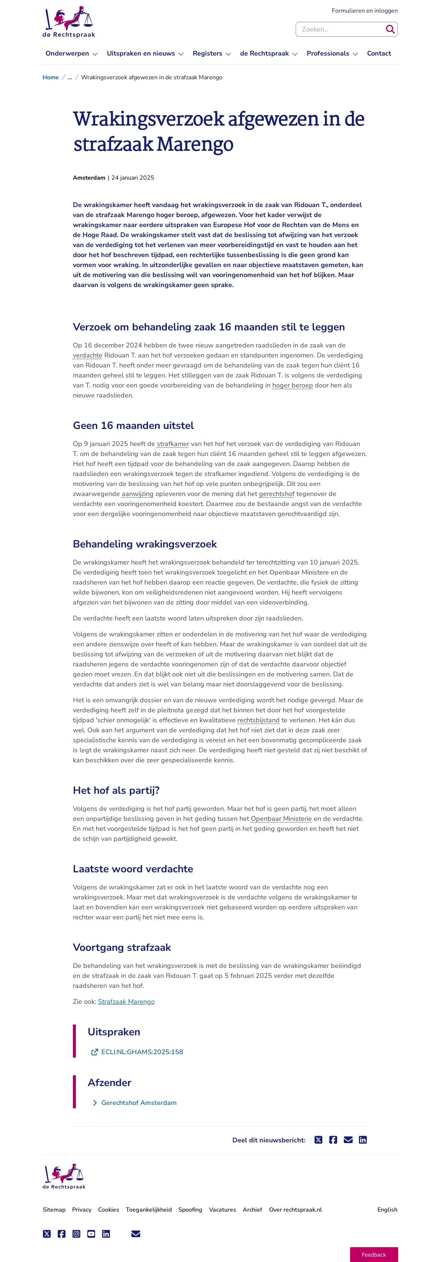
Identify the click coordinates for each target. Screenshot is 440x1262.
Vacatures (222, 1210)
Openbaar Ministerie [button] (281, 818)
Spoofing (190, 1210)
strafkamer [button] (173, 443)
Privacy (81, 1210)
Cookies (108, 1210)
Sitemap (54, 1210)
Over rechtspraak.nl (295, 1210)
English (387, 1210)
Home (51, 77)
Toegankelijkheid (149, 1210)
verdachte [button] (88, 355)
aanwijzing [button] (138, 493)
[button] (374, 1254)
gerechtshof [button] (277, 493)
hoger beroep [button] (292, 385)
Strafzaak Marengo (126, 1001)
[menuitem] (72, 53)
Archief (252, 1210)
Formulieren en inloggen (365, 10)
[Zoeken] (390, 29)
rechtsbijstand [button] (259, 720)
